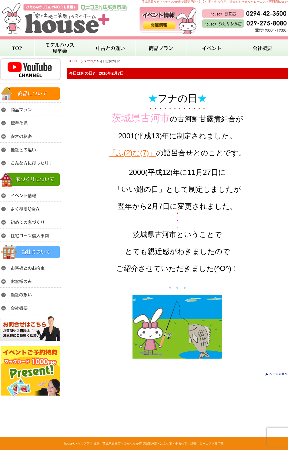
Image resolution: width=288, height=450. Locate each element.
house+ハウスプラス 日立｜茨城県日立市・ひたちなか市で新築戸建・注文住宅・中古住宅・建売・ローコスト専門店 (144, 443)
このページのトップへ (272, 374)
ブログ (91, 61)
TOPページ (76, 61)
